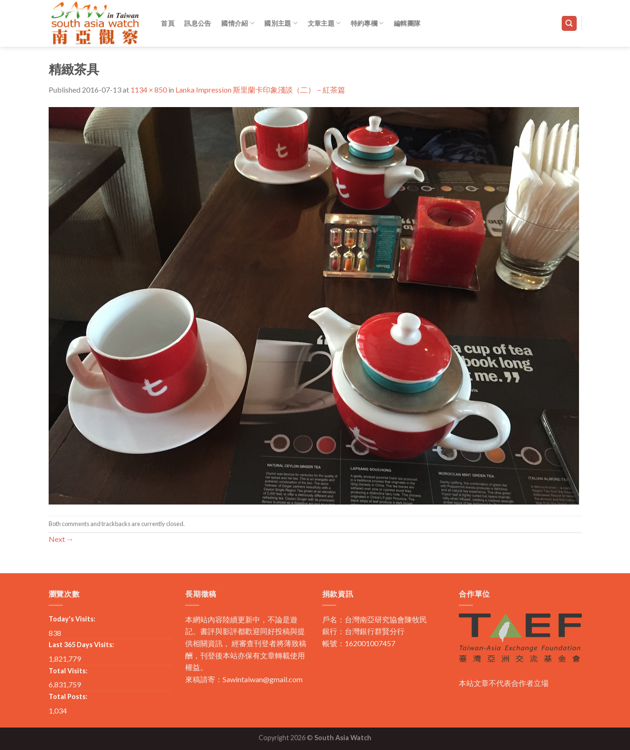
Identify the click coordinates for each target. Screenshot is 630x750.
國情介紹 (237, 23)
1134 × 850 (148, 89)
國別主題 (280, 23)
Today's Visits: (72, 619)
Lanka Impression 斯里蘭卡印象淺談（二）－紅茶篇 (260, 89)
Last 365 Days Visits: (81, 645)
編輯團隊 (407, 23)
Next (61, 538)
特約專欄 (367, 23)
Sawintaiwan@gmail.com (263, 679)
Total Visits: (68, 671)
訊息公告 (197, 23)
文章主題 (324, 23)
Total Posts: (68, 696)
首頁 (167, 23)
